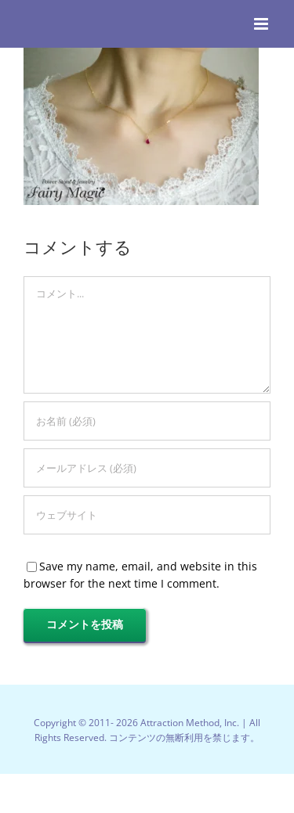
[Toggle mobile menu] (262, 24)
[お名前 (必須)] (147, 421)
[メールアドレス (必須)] (147, 467)
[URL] (147, 514)
